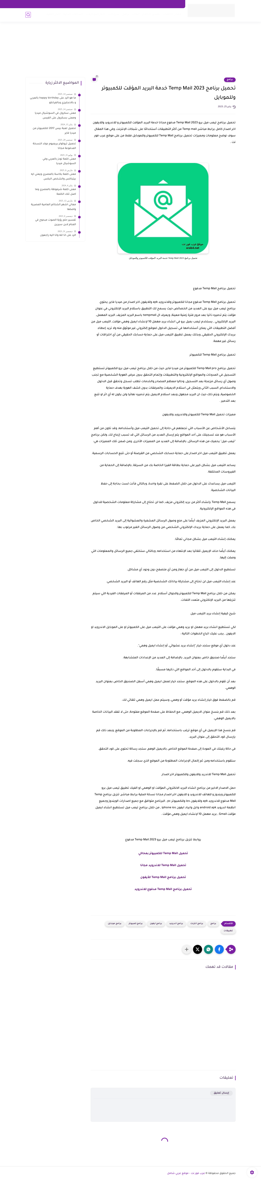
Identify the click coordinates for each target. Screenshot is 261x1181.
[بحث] (28, 15)
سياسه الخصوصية (130, 4)
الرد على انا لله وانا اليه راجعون (58, 235)
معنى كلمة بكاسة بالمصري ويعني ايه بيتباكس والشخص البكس (53, 177)
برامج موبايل (114, 924)
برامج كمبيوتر (136, 924)
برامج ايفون (156, 924)
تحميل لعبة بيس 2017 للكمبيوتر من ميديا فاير (54, 131)
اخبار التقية (54, 14)
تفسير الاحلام (151, 14)
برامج (125, 14)
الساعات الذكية (73, 14)
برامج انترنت (196, 924)
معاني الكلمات (172, 14)
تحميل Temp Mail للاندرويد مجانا (163, 865)
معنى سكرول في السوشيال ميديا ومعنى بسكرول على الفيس (55, 116)
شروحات (113, 14)
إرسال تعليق (221, 1093)
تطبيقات (228, 931)
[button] (219, 949)
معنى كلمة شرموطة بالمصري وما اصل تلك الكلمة (55, 192)
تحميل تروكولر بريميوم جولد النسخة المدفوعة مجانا (54, 146)
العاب (136, 14)
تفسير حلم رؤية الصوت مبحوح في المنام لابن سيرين (55, 222)
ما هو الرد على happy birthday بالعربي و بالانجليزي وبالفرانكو (53, 100)
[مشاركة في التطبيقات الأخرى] (186, 949)
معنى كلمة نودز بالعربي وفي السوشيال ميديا (59, 161)
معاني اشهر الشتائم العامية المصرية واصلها (53, 207)
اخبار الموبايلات (95, 14)
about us (149, 4)
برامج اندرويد (176, 924)
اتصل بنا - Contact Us (170, 4)
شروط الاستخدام (106, 4)
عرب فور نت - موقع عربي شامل (186, 1173)
